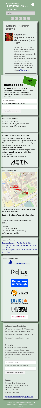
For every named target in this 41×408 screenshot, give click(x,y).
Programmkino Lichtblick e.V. (24, 402)
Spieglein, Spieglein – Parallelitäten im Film (16, 243)
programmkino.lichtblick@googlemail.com (19, 397)
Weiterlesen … (24, 70)
